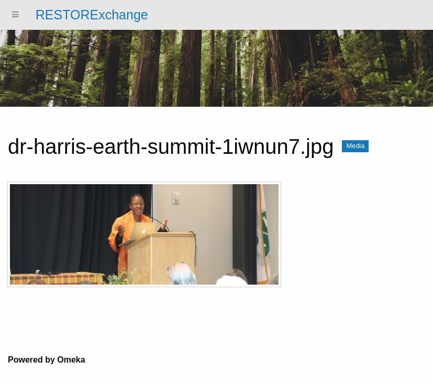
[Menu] (15, 15)
